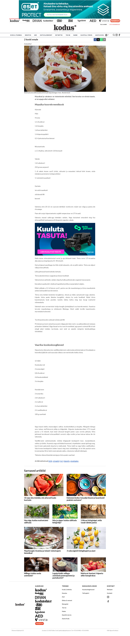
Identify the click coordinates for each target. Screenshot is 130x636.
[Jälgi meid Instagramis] (116, 35)
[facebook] (95, 39)
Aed (35, 35)
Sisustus (28, 35)
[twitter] (98, 39)
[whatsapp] (101, 39)
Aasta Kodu (99, 35)
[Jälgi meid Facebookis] (119, 35)
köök (50, 461)
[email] (104, 39)
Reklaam (110, 589)
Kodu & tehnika (16, 35)
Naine (75, 35)
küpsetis (67, 461)
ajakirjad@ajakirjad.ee (65, 630)
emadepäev (74, 461)
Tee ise (68, 35)
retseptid (56, 461)
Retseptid (58, 35)
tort (61, 461)
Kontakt (109, 593)
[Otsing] (113, 35)
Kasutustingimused (88, 589)
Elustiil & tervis (86, 35)
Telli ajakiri (103, 24)
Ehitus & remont (46, 35)
